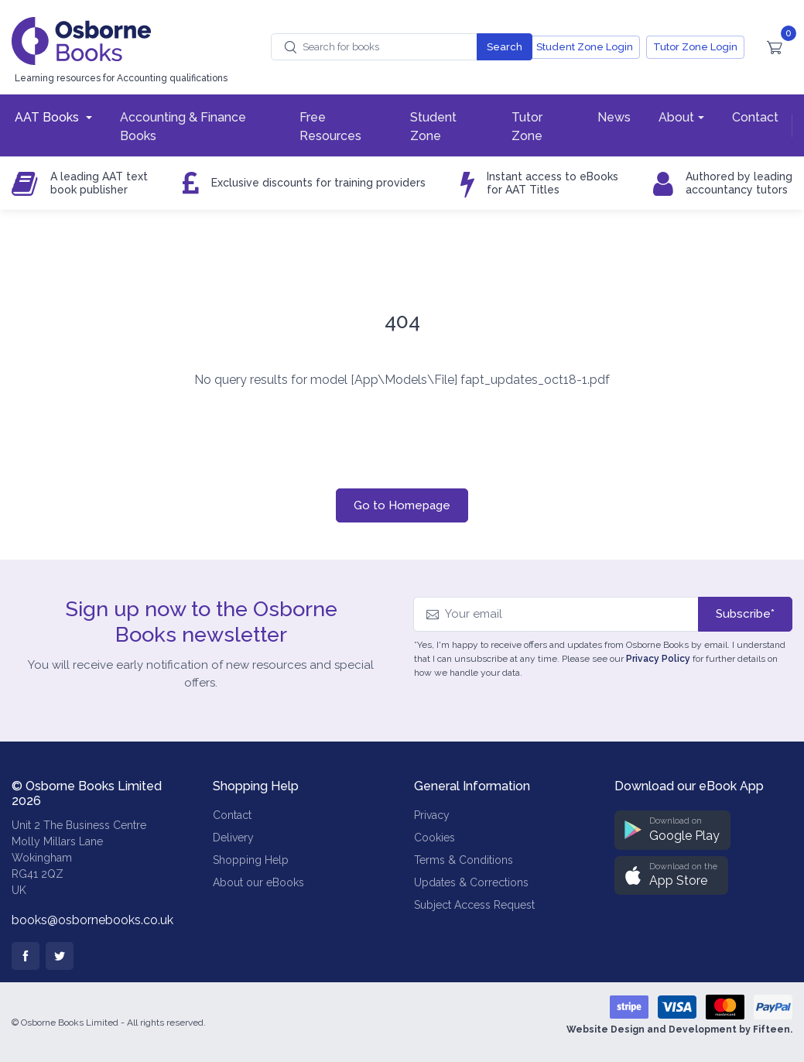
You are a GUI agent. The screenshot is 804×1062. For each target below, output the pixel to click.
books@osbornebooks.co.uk (92, 920)
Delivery (233, 837)
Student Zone (433, 126)
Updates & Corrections (471, 882)
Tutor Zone (526, 126)
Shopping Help (251, 860)
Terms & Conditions (463, 860)
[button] (672, 830)
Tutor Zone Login (695, 47)
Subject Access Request (474, 905)
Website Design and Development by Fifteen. (679, 1029)
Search (504, 47)
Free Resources (330, 126)
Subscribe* (745, 614)
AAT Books (48, 117)
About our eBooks (258, 882)
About (676, 117)
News (614, 117)
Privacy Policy (658, 658)
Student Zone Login (584, 47)
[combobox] (374, 46)
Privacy (432, 815)
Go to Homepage (402, 505)
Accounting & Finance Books (183, 126)
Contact (755, 117)
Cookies (434, 837)
